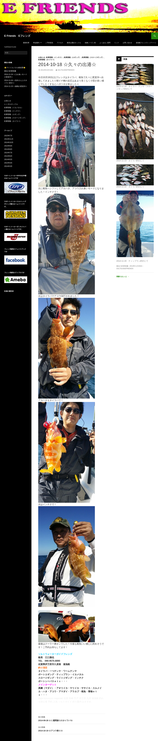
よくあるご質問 (105, 43)
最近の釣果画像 (122, 266)
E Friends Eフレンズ (17, 35)
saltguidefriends (65, 70)
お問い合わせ (127, 43)
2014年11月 (8, 139)
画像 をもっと (122, 277)
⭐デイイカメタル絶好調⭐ (14, 68)
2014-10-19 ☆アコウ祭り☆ (71, 729)
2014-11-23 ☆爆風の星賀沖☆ (15, 86)
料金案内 (36, 43)
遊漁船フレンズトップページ (146, 43)
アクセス (60, 43)
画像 (125, 59)
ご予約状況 (49, 43)
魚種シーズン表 (90, 43)
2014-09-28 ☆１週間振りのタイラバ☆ (71, 718)
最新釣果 (26, 43)
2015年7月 (8, 136)
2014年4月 (8, 163)
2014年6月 (8, 156)
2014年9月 (8, 146)
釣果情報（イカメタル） (13, 108)
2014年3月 (8, 166)
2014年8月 (8, 149)
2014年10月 (8, 142)
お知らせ (41, 57)
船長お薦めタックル (74, 43)
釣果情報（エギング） (72, 57)
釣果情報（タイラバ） (46, 60)
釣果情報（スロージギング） (93, 57)
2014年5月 (8, 159)
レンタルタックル (11, 104)
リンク (116, 43)
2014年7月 (8, 153)
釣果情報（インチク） (54, 57)
